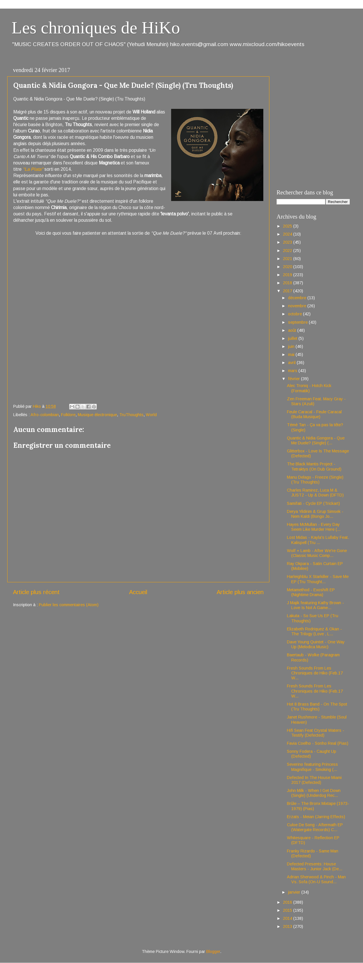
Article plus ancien (240, 592)
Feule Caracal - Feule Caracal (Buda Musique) (314, 414)
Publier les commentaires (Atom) (69, 604)
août (292, 330)
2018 (288, 282)
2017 (288, 291)
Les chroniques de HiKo (96, 27)
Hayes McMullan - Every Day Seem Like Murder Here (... (314, 527)
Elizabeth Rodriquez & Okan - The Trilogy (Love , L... (314, 631)
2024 (288, 234)
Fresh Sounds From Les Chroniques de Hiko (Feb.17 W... (315, 673)
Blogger (213, 951)
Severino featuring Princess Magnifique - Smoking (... (312, 766)
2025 (288, 226)
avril (292, 362)
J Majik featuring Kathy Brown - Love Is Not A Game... (315, 605)
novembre (297, 306)
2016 (288, 902)
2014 (288, 918)
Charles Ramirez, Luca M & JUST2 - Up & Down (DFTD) (315, 492)
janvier (294, 892)
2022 (288, 250)
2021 (288, 258)
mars (293, 370)
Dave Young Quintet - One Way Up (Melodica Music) (316, 644)
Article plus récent (36, 592)
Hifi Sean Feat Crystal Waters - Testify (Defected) (315, 733)
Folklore (68, 414)
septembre (298, 322)
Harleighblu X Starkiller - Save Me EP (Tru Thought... (318, 579)
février (294, 378)
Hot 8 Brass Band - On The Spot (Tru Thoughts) (317, 706)
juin (292, 346)
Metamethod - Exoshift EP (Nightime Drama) (311, 592)
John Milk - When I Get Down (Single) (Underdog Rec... (314, 793)
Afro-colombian (45, 414)
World (151, 414)
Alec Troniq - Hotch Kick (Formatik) (309, 388)
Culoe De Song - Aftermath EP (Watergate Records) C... (315, 827)
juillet (293, 338)
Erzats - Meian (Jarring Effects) (316, 816)
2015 (288, 910)
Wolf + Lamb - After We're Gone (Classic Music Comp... (317, 553)
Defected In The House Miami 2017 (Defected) (314, 780)
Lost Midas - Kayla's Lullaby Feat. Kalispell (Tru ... (318, 540)
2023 (288, 242)
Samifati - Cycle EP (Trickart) (313, 503)
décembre (297, 297)
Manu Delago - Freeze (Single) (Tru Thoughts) (315, 479)
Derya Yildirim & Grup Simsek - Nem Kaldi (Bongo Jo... (315, 514)
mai (292, 354)
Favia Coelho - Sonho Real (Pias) (317, 743)
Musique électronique (97, 414)
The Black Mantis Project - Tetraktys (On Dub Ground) (314, 466)
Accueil (138, 592)
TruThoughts (131, 414)
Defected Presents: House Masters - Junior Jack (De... (314, 866)
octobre (295, 314)
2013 (288, 926)
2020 (288, 266)
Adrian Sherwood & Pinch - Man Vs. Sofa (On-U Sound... (316, 879)
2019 (288, 274)
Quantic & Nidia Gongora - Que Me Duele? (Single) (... (316, 440)
